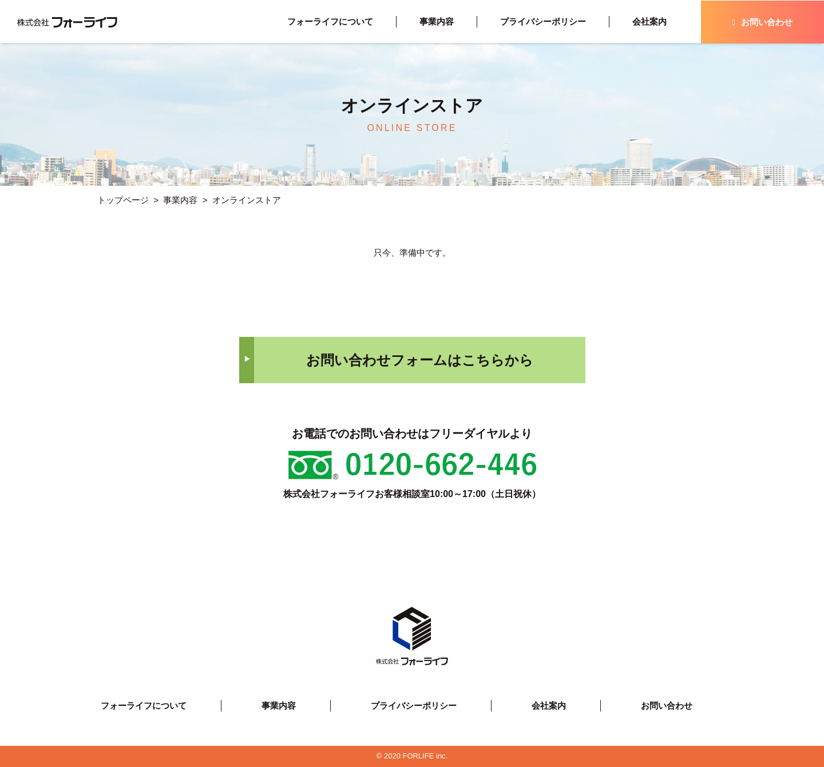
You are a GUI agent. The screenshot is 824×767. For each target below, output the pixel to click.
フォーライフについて (330, 21)
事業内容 (436, 21)
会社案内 (649, 21)
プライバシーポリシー (543, 21)
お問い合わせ (762, 22)
